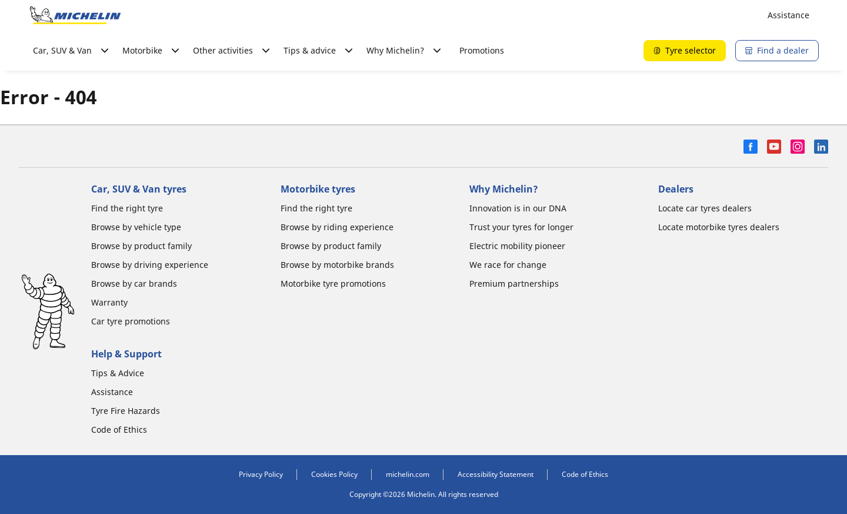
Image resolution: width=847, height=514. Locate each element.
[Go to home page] (75, 15)
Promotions (481, 50)
